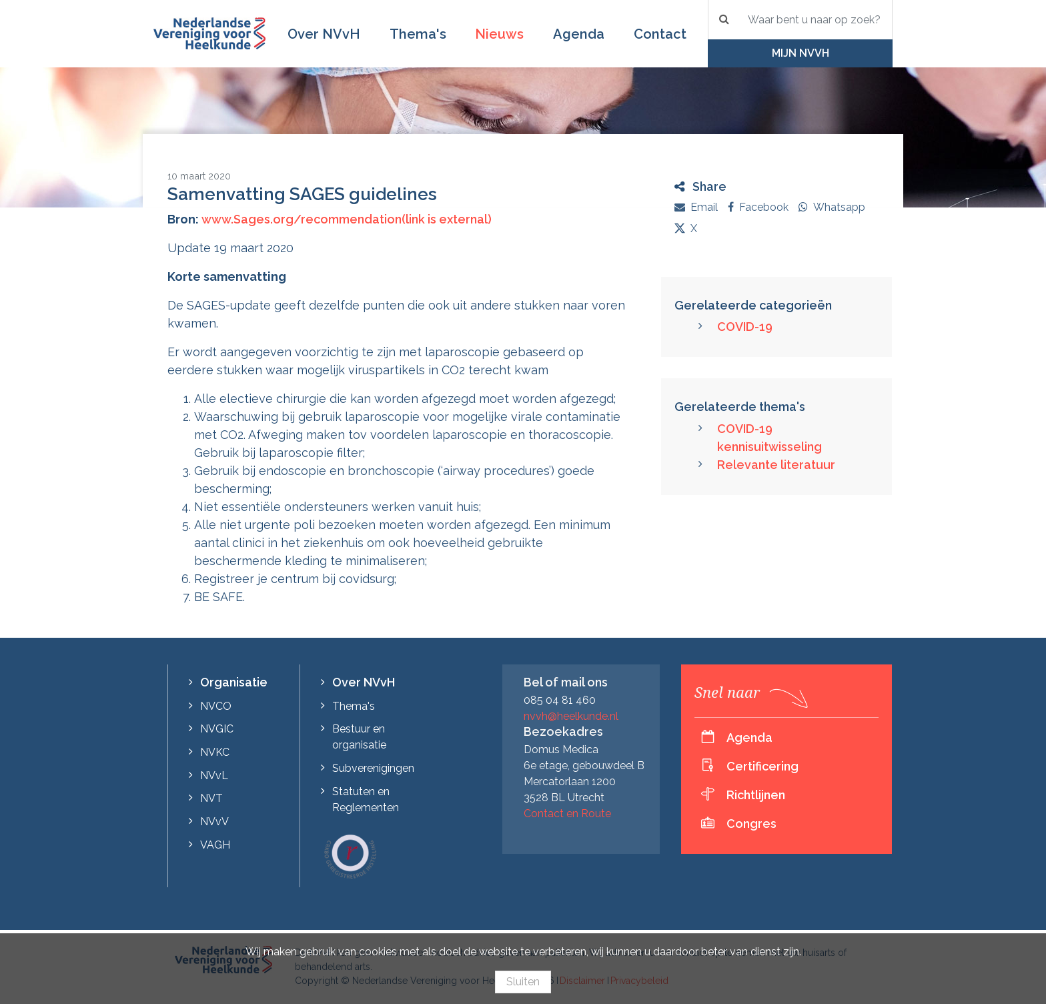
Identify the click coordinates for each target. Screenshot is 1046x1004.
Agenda (578, 34)
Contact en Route (567, 813)
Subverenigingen (373, 768)
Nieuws (499, 34)
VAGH (215, 845)
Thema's (418, 34)
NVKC (214, 752)
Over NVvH (324, 34)
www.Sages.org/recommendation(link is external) (346, 219)
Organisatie (234, 682)
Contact (660, 34)
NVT (211, 798)
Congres (751, 824)
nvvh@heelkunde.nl (571, 716)
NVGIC (216, 728)
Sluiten (523, 981)
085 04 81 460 (560, 700)
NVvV (214, 821)
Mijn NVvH (800, 53)
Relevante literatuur (776, 465)
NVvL (214, 775)
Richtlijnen (755, 795)
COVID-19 (744, 327)
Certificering (762, 766)
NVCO (215, 706)
